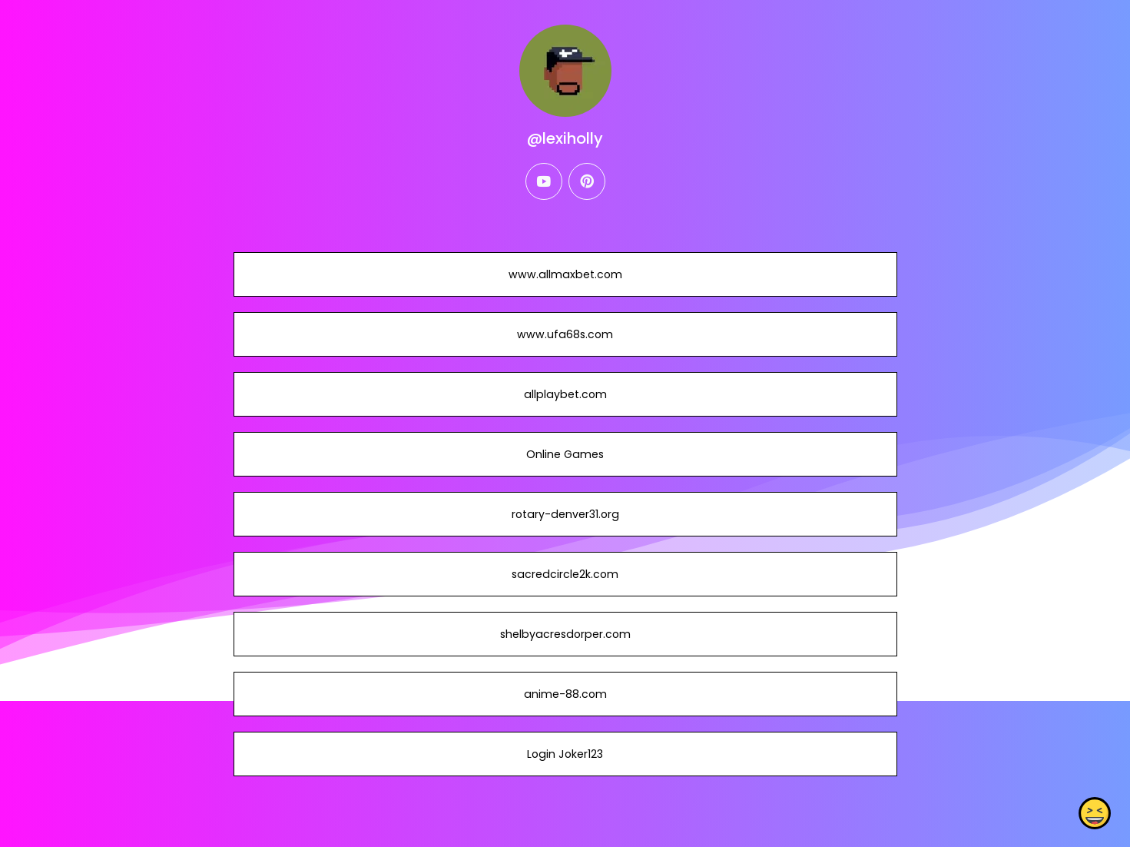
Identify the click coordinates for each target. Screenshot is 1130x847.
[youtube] (543, 181)
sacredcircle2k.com (565, 574)
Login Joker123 (565, 754)
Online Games (565, 454)
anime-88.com (564, 694)
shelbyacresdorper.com (564, 634)
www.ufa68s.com (565, 334)
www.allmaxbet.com (564, 274)
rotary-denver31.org (564, 514)
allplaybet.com (564, 394)
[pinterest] (586, 181)
